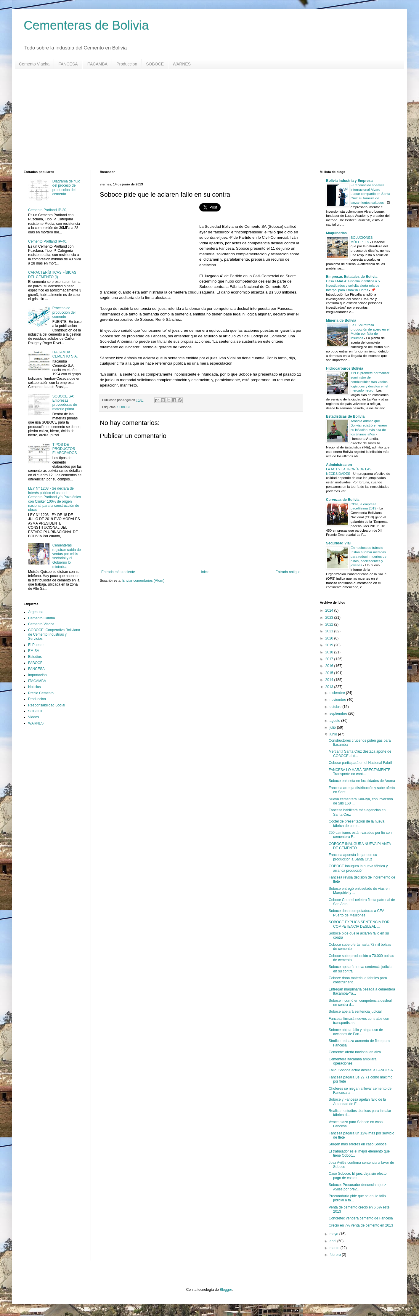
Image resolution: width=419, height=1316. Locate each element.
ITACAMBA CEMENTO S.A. (65, 354)
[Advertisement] (201, 119)
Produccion (126, 64)
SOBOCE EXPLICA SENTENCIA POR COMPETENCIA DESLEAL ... (359, 924)
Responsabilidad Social (46, 705)
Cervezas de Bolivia (342, 500)
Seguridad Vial (338, 543)
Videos (33, 717)
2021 (329, 631)
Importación (37, 675)
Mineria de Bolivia (341, 320)
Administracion (339, 465)
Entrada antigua (288, 572)
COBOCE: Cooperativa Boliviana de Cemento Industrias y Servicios (54, 634)
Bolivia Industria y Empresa (349, 181)
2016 (329, 666)
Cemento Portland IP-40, (47, 241)
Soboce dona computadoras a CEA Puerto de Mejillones (356, 913)
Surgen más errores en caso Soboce (357, 1144)
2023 (329, 617)
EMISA (33, 651)
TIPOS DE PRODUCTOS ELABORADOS (64, 449)
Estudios (35, 657)
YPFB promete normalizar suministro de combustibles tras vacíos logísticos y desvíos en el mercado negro (370, 381)
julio (333, 727)
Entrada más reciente (118, 572)
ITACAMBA (97, 64)
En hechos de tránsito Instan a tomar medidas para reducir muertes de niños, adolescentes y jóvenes (368, 556)
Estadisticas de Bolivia (345, 416)
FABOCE (35, 663)
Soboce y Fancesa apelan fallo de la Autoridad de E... (357, 1101)
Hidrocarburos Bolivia (344, 368)
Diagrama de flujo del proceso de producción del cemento (66, 187)
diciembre (338, 693)
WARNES (182, 64)
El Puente (36, 645)
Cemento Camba (41, 618)
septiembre (339, 713)
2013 (329, 687)
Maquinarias (336, 233)
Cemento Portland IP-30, (47, 210)
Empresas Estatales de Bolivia (351, 277)
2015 (329, 673)
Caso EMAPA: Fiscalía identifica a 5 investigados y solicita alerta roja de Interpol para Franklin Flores (353, 285)
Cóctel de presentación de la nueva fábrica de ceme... (356, 823)
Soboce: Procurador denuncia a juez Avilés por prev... (357, 1187)
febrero (336, 1255)
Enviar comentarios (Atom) (143, 580)
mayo (334, 1234)
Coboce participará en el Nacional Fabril (360, 763)
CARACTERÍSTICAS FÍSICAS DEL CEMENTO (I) (52, 274)
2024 (329, 610)
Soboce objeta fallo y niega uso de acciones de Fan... (356, 1032)
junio (334, 734)
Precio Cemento (41, 693)
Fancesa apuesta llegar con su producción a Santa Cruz (353, 857)
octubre (336, 707)
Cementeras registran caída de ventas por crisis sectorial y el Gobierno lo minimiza (66, 556)
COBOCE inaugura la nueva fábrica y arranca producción (358, 868)
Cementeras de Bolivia (86, 25)
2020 (329, 638)
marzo (335, 1248)
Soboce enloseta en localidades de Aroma (362, 781)
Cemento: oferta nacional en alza (355, 1052)
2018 (329, 652)
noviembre (338, 700)
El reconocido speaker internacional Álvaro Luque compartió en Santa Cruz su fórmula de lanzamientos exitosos (370, 193)
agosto (335, 721)
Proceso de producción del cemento (64, 312)
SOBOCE (155, 64)
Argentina (35, 612)
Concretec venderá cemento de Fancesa (361, 1218)
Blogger (226, 1290)
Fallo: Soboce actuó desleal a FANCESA (361, 1070)
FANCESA (68, 64)
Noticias (34, 687)
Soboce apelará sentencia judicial (355, 1011)
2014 (329, 680)
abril (333, 1241)
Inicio (205, 572)
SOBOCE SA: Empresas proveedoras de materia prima (64, 402)
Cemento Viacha (34, 64)
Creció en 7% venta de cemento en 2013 (361, 1225)
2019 (329, 645)
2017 (329, 659)
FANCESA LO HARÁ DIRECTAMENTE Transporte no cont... (359, 772)
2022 (329, 624)
